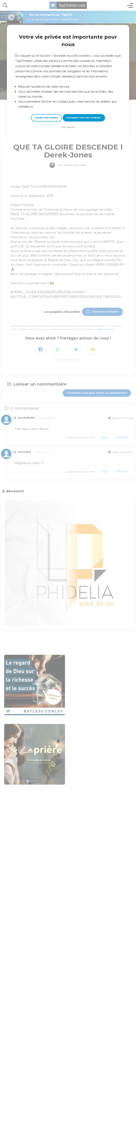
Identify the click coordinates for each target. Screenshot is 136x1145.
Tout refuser (68, 127)
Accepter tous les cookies (84, 117)
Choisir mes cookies (46, 117)
